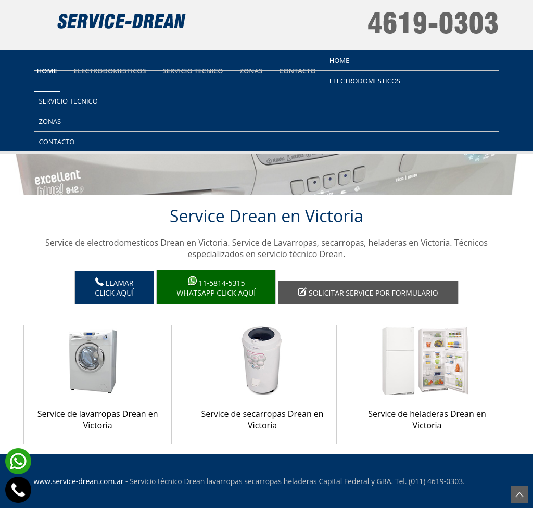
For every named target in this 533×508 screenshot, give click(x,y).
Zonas (251, 70)
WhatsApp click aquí (216, 287)
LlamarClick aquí (114, 287)
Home (47, 70)
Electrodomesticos (110, 70)
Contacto (297, 70)
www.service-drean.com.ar (79, 481)
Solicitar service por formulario (368, 292)
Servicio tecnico (193, 70)
